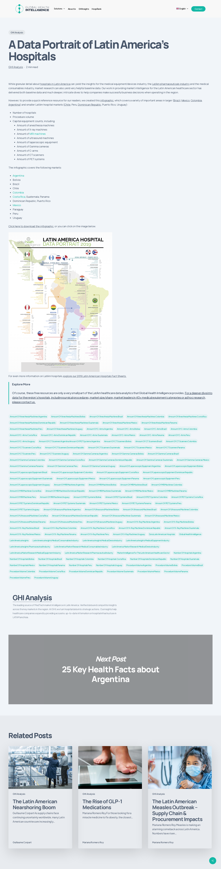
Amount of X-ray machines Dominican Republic (139, 528)
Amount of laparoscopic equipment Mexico (76, 478)
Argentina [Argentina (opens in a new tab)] (14, 104)
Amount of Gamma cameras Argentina (90, 453)
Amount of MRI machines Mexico (139, 491)
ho (41, 84)
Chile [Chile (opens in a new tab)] (67, 104)
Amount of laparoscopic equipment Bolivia (184, 466)
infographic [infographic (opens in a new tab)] (106, 100)
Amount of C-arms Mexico (123, 435)
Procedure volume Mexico (149, 571)
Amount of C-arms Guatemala (94, 435)
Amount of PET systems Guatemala (69, 503)
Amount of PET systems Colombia (151, 497)
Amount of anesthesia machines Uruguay (65, 429)
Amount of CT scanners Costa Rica (25, 447)
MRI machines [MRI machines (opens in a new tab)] (37, 133)
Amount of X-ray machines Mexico (25, 534)
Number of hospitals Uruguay (109, 565)
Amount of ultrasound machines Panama (28, 522)
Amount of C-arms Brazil (155, 429)
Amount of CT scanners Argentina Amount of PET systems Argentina (69, 441)
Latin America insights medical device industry (102, 540)
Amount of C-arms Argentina (100, 429)
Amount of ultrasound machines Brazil (139, 509)
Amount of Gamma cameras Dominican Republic (110, 460)
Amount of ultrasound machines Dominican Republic (75, 515)
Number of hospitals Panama (52, 565)
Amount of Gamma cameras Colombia (27, 460)
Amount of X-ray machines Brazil (24, 528)
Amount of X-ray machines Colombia (59, 528)
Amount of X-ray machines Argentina (143, 522)
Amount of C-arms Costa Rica (23, 435)
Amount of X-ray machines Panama (60, 534)
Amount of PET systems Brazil (118, 497)
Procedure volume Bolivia (166, 565)
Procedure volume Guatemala (120, 571)
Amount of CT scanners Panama (170, 447)
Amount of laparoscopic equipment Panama (119, 478)
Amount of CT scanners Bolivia (117, 441)
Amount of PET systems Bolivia (87, 497)
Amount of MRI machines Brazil (133, 484)
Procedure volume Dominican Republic (86, 571)
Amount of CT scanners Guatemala (104, 447)
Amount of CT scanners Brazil (148, 441)
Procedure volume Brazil (192, 565)
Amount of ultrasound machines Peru (66, 522)
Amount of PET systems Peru (168, 503)
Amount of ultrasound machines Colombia (179, 509)
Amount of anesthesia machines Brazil (106, 416)
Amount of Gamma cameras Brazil (163, 453)
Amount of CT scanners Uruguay (54, 453)
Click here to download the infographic (30, 226)
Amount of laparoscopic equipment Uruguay (30, 484)
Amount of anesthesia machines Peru (26, 429)
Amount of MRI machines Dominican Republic (65, 491)
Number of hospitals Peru (80, 565)
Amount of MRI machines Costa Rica (25, 491)
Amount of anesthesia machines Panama (159, 422)
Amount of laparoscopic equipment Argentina (140, 466)
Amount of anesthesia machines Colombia (145, 416)
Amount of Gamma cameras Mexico (193, 460)
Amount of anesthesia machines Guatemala (79, 422)
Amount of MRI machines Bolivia (102, 484)
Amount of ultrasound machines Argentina (62, 509)
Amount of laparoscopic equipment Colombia (71, 472)
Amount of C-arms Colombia (184, 429)
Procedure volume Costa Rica (52, 571)
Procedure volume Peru (20, 577)
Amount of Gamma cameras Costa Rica (67, 460)
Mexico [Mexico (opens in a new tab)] (185, 100)
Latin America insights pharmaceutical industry (30, 546)
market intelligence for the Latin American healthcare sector (143, 553)
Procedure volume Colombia (22, 571)
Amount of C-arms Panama (152, 435)
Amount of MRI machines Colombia (166, 484)
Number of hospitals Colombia (80, 559)
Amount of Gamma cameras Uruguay (98, 466)
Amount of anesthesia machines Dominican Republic (33, 422)
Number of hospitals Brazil (50, 559)
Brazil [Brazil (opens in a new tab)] (177, 100)
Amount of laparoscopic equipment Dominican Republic (168, 472)
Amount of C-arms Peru (179, 435)
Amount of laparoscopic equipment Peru (161, 478)
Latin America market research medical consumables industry (81, 546)
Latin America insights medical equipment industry (147, 540)
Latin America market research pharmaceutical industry (89, 553)
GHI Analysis (17, 32)
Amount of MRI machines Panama (172, 491)
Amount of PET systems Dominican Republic (29, 503)
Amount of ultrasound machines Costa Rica (29, 515)
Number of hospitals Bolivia (22, 559)
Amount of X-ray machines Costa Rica (97, 528)
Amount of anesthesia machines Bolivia (68, 416)
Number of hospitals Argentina (187, 553)
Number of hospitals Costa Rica (112, 559)
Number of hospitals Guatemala (184, 559)
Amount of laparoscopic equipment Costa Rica (118, 472)
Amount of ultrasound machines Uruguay (104, 522)
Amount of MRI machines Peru (23, 497)
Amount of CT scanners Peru (23, 453)
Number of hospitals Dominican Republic (148, 559)
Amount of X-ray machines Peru (94, 534)
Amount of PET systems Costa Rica (187, 497)
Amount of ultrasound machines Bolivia (102, 509)
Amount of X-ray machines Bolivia (179, 522)
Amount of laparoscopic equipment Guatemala (31, 478)
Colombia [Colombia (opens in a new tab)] (196, 100)
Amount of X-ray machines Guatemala (182, 528)
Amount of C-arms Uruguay (22, 441)
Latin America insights (19, 540)
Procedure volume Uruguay (46, 577)
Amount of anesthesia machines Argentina (28, 416)
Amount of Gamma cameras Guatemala (154, 460)
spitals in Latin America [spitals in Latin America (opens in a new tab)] (56, 84)
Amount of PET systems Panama (136, 503)
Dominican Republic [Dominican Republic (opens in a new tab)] (89, 104)
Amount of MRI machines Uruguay (54, 497)
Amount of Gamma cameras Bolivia (127, 453)
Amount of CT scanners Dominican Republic (64, 447)
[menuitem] (182, 9)
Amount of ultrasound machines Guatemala (121, 515)
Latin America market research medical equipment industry (35, 553)
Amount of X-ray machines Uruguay (129, 534)
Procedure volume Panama (176, 571)
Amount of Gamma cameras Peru (62, 466)
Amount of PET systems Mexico (103, 503)
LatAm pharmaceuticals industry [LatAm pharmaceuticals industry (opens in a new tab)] (171, 84)
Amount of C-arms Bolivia (128, 429)
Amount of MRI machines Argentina (69, 484)
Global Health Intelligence (190, 534)
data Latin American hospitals (162, 534)
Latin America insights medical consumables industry (56, 540)
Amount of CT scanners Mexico (138, 447)
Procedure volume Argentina (138, 565)
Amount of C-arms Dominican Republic (58, 435)
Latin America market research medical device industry (135, 546)
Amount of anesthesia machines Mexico (120, 422)
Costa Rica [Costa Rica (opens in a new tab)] (19, 196)
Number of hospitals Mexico (22, 565)
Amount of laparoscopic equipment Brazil (28, 472)
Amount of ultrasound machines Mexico (162, 515)
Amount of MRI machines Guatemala (105, 491)
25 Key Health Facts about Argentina (110, 669)
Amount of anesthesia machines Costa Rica (187, 416)
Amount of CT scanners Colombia (181, 441)
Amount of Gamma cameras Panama (26, 466)
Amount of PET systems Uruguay (24, 509)
